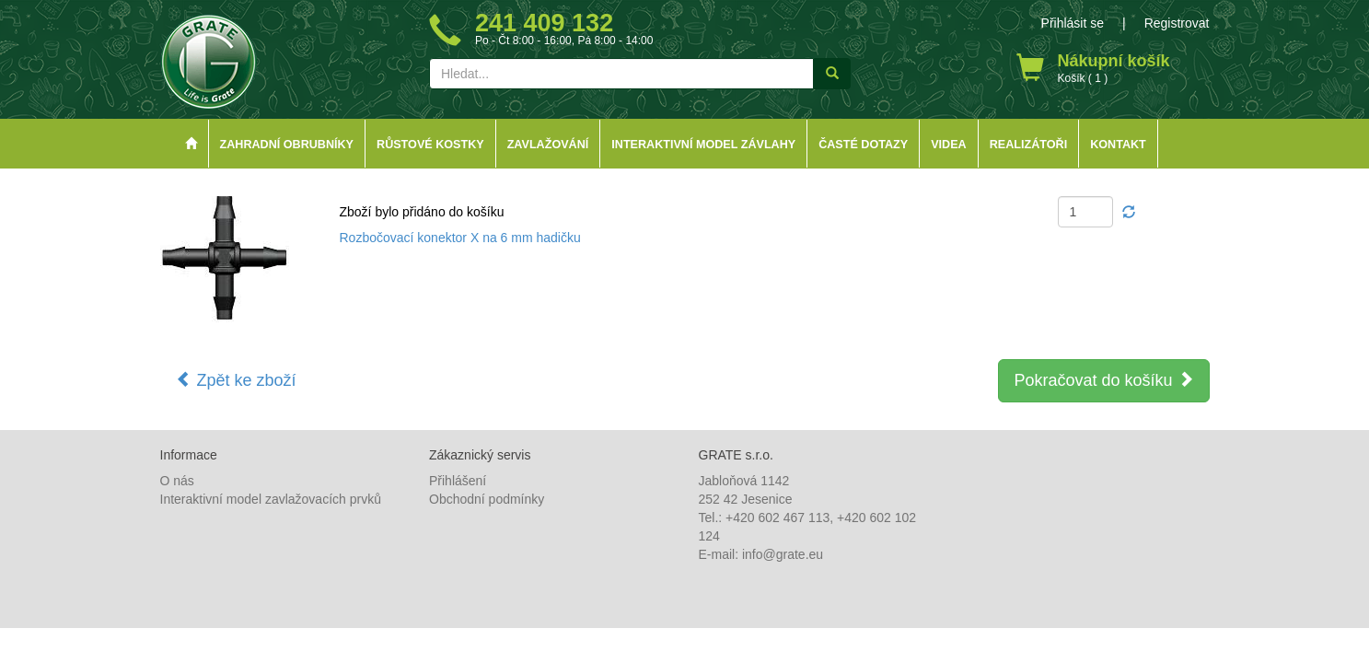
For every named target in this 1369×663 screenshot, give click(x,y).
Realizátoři (1028, 144)
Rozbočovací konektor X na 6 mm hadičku (460, 237)
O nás (177, 480)
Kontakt (1118, 144)
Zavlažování (548, 144)
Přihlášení (457, 480)
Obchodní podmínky (486, 499)
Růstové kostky (430, 144)
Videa (949, 144)
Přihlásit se (1072, 23)
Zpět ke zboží (236, 380)
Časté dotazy (863, 144)
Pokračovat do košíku (1103, 380)
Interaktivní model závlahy (703, 144)
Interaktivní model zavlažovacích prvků (270, 499)
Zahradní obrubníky (287, 144)
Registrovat (1177, 23)
